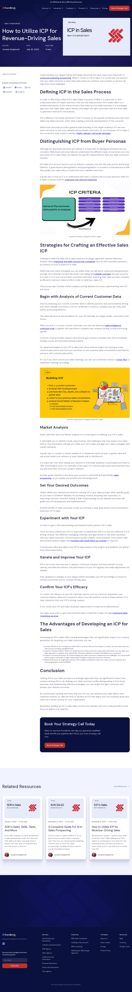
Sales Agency (47, 953)
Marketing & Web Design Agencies (80, 952)
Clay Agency (46, 971)
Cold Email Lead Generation (48, 939)
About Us (104, 938)
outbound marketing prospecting (55, 78)
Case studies (105, 943)
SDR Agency (46, 949)
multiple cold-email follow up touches (89, 540)
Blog (121, 938)
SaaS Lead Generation (50, 967)
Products (123, 943)
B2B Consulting (76, 947)
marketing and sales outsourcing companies (74, 261)
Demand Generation (49, 963)
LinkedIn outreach (102, 274)
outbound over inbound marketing (80, 179)
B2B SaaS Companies (79, 938)
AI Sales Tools (125, 947)
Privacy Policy (106, 951)
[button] (46, 8)
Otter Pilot (122, 359)
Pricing (104, 8)
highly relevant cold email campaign (94, 133)
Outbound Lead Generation (48, 958)
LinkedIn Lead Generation (51, 945)
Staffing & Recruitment (79, 943)
